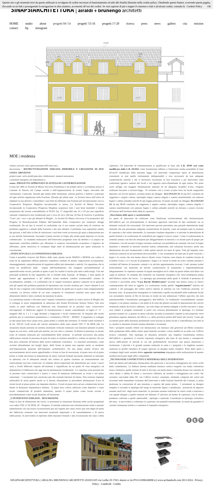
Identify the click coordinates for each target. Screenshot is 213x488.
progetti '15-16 (86, 23)
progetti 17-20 (110, 23)
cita (185, 23)
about (42, 23)
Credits (117, 483)
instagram (41, 28)
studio (28, 23)
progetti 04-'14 (62, 23)
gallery (172, 23)
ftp (27, 28)
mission (198, 23)
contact (14, 28)
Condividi (106, 483)
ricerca (130, 23)
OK (209, 6)
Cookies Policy (194, 6)
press (144, 23)
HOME (14, 23)
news (157, 23)
